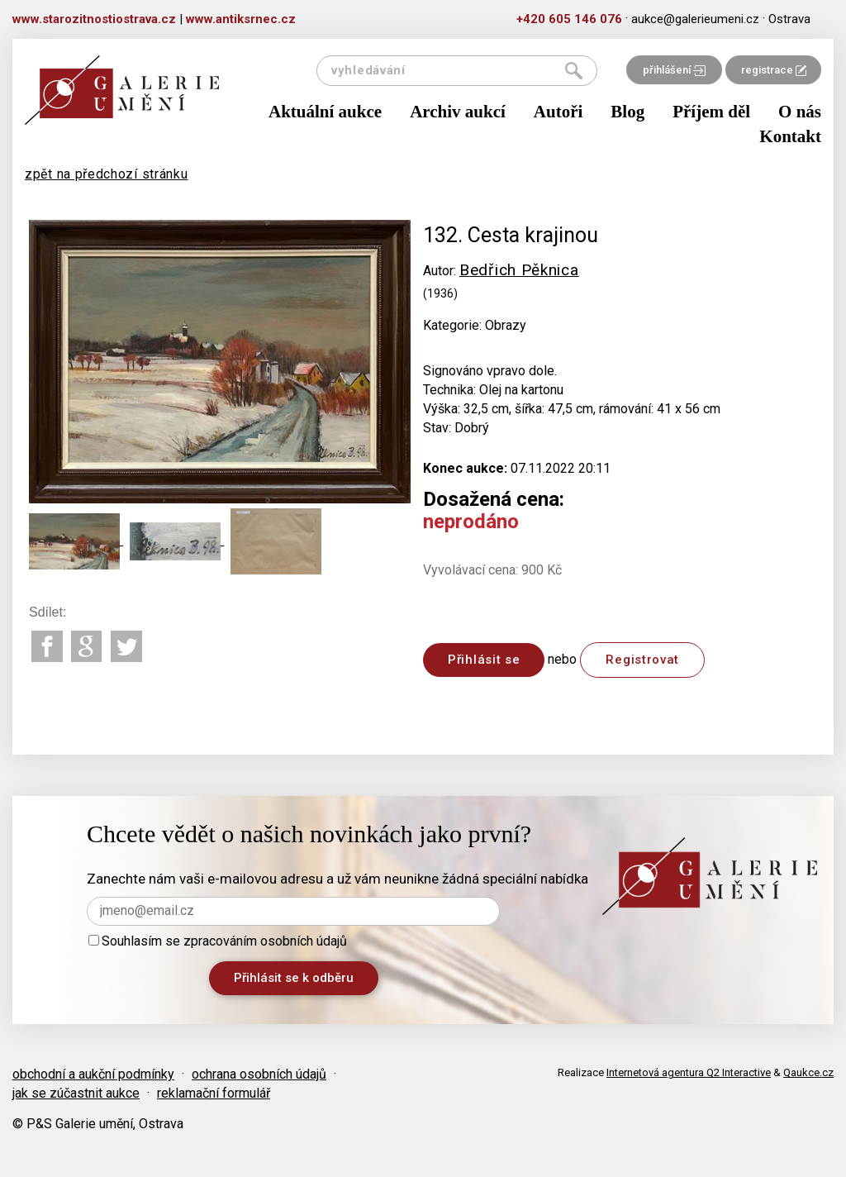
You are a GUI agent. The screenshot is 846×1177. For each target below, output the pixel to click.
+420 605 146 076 (569, 19)
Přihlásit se (484, 659)
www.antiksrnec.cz (241, 19)
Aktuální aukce (325, 112)
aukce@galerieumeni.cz (695, 19)
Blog (627, 112)
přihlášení (674, 70)
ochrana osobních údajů (259, 1074)
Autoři (558, 112)
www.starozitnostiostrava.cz (94, 19)
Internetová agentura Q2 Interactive (688, 1072)
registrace (773, 70)
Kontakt (790, 136)
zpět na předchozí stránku (106, 174)
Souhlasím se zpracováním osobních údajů (217, 941)
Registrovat (642, 659)
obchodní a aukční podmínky (93, 1074)
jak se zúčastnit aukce (76, 1093)
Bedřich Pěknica (519, 269)
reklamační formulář (213, 1093)
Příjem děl (711, 112)
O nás (799, 112)
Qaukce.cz (808, 1072)
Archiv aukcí (458, 112)
